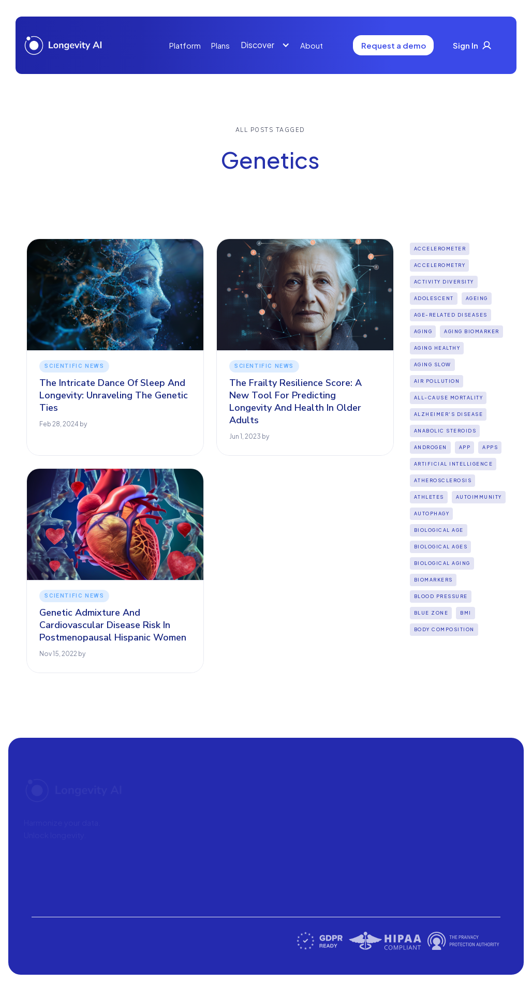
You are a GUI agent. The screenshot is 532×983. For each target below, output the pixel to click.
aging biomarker (471, 331)
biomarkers (433, 580)
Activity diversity (444, 282)
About (311, 45)
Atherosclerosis (443, 480)
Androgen (430, 447)
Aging (423, 331)
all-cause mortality (448, 397)
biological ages (441, 546)
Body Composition (444, 629)
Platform (185, 45)
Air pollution (437, 381)
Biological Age (439, 530)
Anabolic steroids (445, 431)
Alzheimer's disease (448, 414)
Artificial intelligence (453, 464)
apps (490, 447)
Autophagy (432, 513)
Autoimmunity (479, 497)
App (465, 447)
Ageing (477, 298)
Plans (220, 45)
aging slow (432, 364)
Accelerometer (440, 248)
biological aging (442, 563)
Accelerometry (440, 265)
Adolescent (434, 298)
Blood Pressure (441, 596)
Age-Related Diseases (450, 315)
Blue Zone (431, 613)
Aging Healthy (437, 348)
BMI (465, 613)
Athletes (429, 497)
